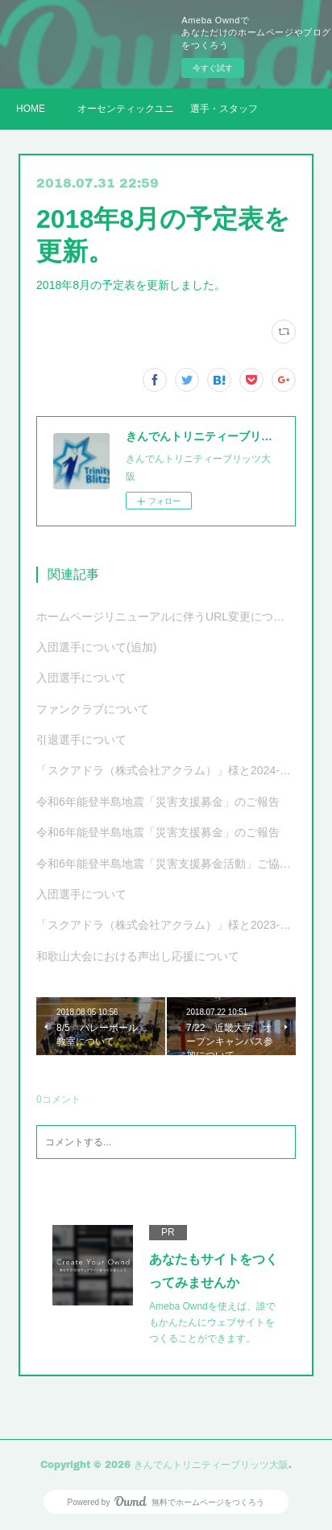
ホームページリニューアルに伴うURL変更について (166, 616)
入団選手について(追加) (96, 647)
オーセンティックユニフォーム (125, 108)
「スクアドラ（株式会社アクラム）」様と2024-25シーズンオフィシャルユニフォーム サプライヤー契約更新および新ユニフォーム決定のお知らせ (166, 770)
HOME (30, 108)
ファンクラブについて (92, 709)
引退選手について (81, 739)
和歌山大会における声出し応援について (137, 956)
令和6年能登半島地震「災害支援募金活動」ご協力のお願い (166, 863)
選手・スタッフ (224, 108)
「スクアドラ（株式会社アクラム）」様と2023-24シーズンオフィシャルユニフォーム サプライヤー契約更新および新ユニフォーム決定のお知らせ (166, 924)
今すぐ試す (213, 68)
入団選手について (81, 677)
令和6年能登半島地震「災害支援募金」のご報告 (158, 801)
